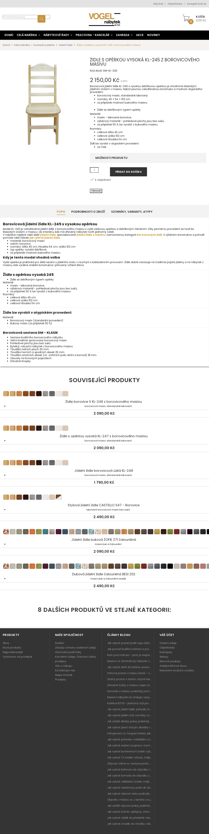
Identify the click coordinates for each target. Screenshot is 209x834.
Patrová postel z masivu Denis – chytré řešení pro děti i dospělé (130, 673)
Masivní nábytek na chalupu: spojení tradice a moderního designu (130, 697)
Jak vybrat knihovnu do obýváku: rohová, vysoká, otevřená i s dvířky (130, 769)
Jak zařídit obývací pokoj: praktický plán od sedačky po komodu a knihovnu (130, 806)
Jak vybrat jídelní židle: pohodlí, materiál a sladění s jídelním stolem (130, 709)
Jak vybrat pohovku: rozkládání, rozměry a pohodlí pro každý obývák (130, 739)
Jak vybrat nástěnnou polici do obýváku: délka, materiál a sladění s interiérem (130, 787)
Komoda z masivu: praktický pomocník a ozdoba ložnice (130, 691)
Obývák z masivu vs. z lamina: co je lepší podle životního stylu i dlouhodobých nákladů (130, 800)
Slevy (6, 643)
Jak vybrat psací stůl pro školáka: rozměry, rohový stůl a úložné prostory (130, 727)
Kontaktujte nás (65, 670)
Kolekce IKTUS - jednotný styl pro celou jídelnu (130, 703)
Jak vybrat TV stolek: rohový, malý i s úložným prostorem (130, 757)
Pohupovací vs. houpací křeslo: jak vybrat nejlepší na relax (130, 733)
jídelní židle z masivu (91, 235)
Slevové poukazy (170, 661)
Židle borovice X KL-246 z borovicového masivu (104, 394)
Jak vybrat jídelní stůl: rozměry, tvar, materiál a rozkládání (130, 715)
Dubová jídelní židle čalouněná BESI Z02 (104, 566)
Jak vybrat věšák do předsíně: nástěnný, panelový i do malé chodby (130, 818)
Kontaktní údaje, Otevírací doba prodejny (75, 659)
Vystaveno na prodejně (17, 657)
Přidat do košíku (128, 172)
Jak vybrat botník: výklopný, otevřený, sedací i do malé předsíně (130, 812)
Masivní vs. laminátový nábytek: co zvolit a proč (130, 661)
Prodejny (60, 679)
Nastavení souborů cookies (177, 670)
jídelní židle (48, 235)
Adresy (164, 657)
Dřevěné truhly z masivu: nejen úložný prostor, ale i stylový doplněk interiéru (130, 685)
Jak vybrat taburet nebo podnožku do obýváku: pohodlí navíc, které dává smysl (130, 793)
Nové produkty (12, 647)
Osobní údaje (168, 643)
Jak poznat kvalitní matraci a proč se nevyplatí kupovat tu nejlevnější (130, 649)
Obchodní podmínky (68, 652)
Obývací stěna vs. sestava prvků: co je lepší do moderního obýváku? (130, 763)
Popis (61, 212)
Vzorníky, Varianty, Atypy (131, 212)
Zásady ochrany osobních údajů (75, 647)
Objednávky (167, 647)
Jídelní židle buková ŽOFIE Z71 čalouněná (104, 532)
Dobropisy (166, 652)
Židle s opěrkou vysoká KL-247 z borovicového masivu (104, 428)
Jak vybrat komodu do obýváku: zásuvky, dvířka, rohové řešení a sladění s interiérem (130, 775)
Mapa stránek (63, 675)
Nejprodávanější (13, 652)
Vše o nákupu (63, 666)
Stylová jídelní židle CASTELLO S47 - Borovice (104, 497)
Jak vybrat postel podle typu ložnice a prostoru (130, 643)
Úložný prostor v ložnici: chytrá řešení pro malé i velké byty (130, 679)
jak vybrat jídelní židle (45, 238)
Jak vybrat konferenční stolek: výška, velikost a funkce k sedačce (130, 751)
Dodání (59, 643)
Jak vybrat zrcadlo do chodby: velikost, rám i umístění (130, 824)
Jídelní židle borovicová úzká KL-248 (104, 463)
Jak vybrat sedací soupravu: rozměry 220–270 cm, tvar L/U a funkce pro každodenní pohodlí (130, 745)
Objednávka (175, 4)
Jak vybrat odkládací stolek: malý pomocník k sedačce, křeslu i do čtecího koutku (130, 781)
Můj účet (158, 4)
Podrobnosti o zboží (88, 212)
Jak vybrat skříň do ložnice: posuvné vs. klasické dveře (130, 667)
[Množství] (94, 170)
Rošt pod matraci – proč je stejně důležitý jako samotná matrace (130, 655)
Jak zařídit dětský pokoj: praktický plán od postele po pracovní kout (130, 721)
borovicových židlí (149, 235)
